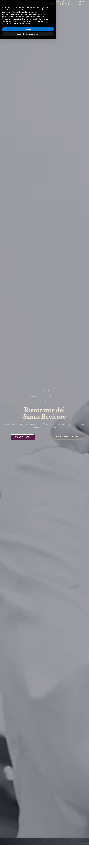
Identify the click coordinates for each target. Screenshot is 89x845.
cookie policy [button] (31, 818)
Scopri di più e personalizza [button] (27, 840)
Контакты (65, 5)
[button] (52, 810)
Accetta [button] (28, 835)
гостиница (77, 2)
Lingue (80, 5)
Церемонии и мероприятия (33, 5)
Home (42, 392)
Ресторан (56, 2)
